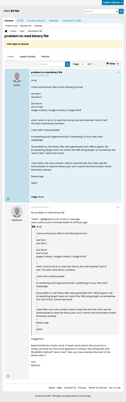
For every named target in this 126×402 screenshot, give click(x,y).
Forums (9, 20)
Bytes (52, 387)
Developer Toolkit (72, 20)
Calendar (38, 25)
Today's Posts (11, 25)
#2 (118, 207)
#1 (118, 72)
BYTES (20, 20)
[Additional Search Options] (117, 11)
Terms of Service (97, 387)
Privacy (82, 387)
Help (59, 387)
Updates (53, 20)
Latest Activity (28, 56)
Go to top (115, 387)
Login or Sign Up (112, 2)
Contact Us (70, 387)
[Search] (101, 11)
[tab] (11, 57)
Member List (25, 25)
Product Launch (36, 20)
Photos (45, 56)
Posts (11, 56)
